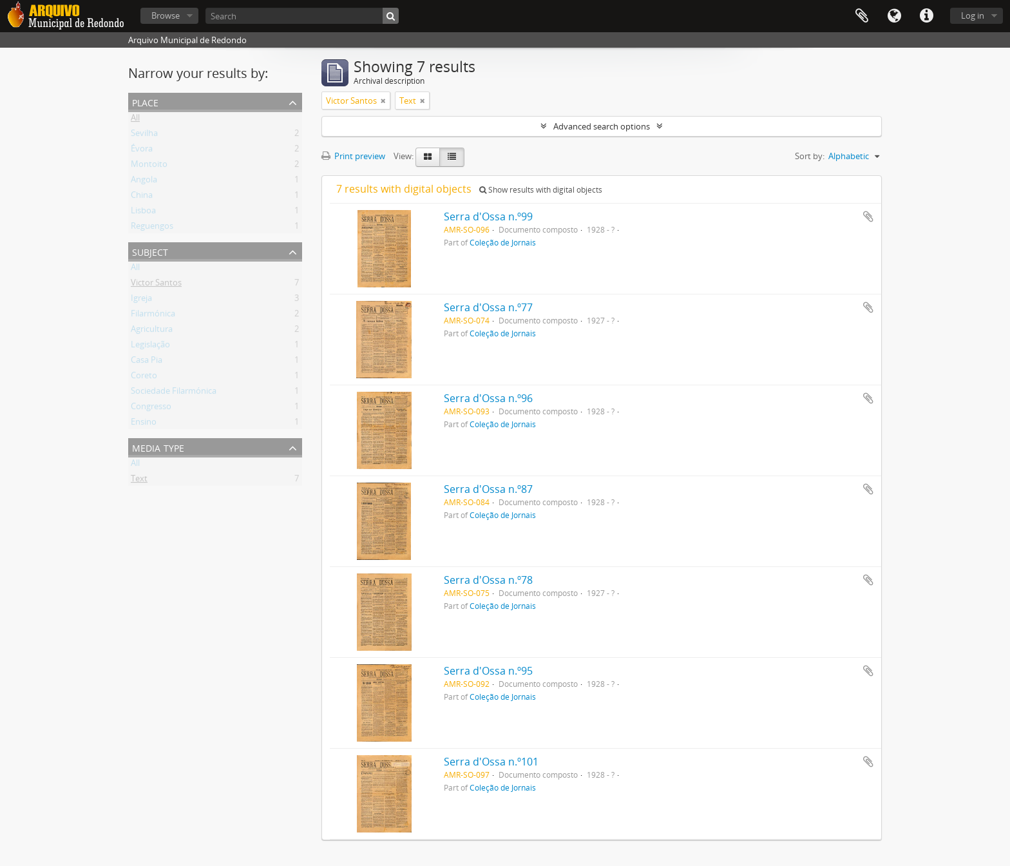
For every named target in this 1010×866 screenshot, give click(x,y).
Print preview (353, 156)
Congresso (151, 408)
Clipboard (862, 16)
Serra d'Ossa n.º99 (488, 216)
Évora (142, 151)
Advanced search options (601, 126)
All (135, 120)
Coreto (144, 377)
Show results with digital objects (540, 189)
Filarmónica (153, 316)
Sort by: (809, 156)
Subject (150, 251)
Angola (144, 182)
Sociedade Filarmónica (173, 393)
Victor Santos (156, 285)
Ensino (144, 424)
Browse (165, 15)
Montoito (149, 166)
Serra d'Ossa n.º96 (488, 398)
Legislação (150, 346)
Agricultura (152, 331)
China (142, 197)
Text (139, 480)
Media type (158, 447)
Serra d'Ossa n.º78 (488, 580)
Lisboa (143, 212)
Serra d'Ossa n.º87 (488, 489)
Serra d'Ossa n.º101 (491, 762)
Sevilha (144, 135)
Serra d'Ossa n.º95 (488, 671)
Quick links (926, 16)
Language (894, 16)
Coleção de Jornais (503, 242)
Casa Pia (146, 362)
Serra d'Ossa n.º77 (488, 307)
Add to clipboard (868, 216)
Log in (972, 15)
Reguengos (152, 228)
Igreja (141, 300)
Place (145, 101)
